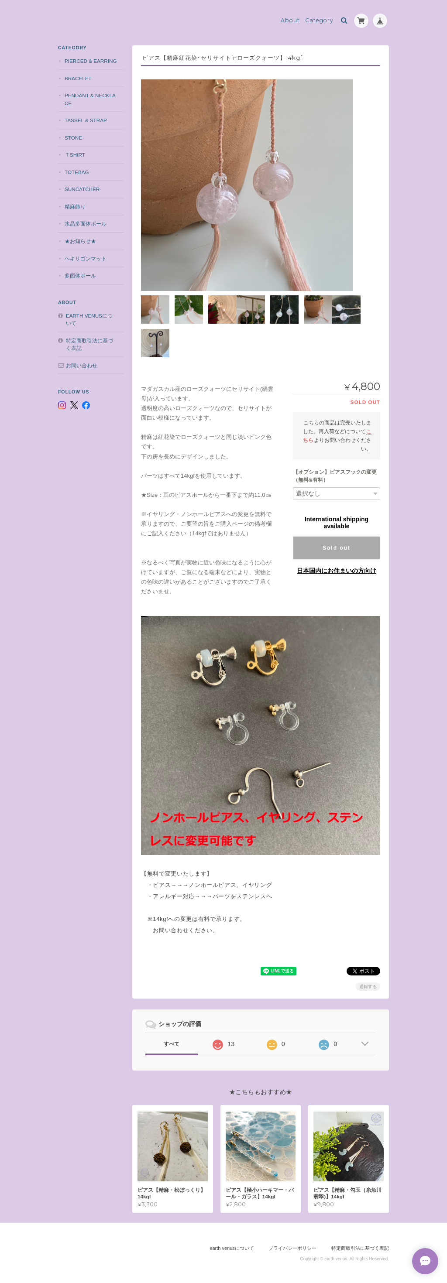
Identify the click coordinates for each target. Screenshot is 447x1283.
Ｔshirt (75, 154)
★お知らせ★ (80, 241)
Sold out (337, 548)
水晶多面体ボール (86, 223)
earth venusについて (89, 319)
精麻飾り (75, 206)
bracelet (78, 78)
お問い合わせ (81, 365)
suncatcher (82, 189)
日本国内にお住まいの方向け (336, 570)
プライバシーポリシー (292, 1248)
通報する (368, 986)
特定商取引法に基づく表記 (89, 344)
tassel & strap (86, 120)
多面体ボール (80, 275)
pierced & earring (91, 61)
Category (319, 20)
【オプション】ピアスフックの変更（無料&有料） (335, 476)
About (290, 20)
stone (73, 137)
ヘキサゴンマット (86, 258)
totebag (77, 172)
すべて (171, 1044)
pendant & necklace (90, 99)
